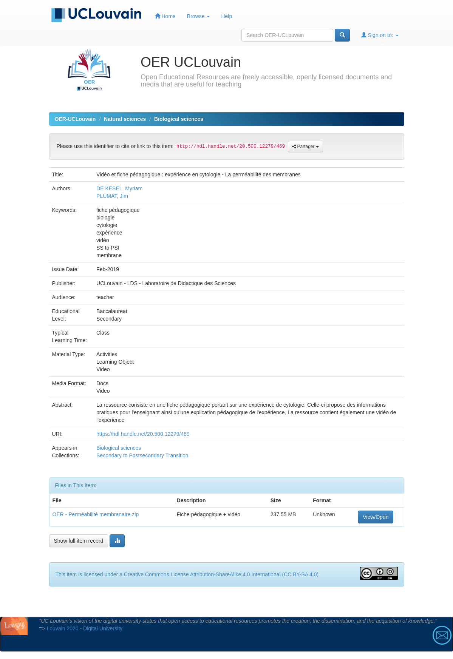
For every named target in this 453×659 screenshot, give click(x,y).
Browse (198, 16)
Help (226, 16)
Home (165, 16)
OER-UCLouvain (75, 119)
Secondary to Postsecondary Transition (142, 455)
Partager (305, 146)
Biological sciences (178, 119)
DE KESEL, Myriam (119, 188)
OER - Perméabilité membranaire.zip (96, 514)
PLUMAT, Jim (112, 196)
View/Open (375, 517)
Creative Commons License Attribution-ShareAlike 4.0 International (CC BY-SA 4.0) (221, 574)
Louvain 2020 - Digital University (85, 628)
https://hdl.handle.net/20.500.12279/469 (143, 434)
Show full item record (79, 541)
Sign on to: (380, 35)
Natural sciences (125, 119)
